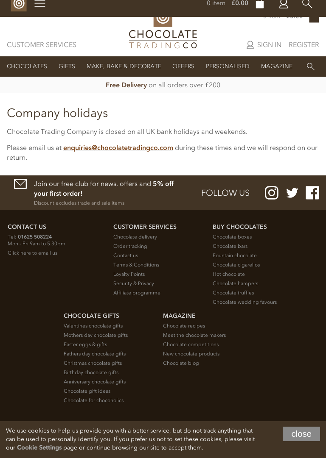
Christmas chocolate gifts (93, 363)
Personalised (228, 66)
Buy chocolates (240, 226)
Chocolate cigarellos (236, 265)
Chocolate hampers (235, 283)
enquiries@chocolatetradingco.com (118, 147)
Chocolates (27, 66)
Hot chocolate (229, 274)
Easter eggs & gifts (85, 344)
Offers (183, 66)
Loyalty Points (129, 274)
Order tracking (130, 246)
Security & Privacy (133, 283)
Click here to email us (32, 253)
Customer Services (41, 44)
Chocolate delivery (135, 237)
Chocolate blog (181, 363)
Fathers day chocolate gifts (95, 354)
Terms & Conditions (136, 265)
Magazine (276, 66)
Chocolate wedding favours (245, 302)
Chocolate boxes (232, 237)
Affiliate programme (136, 293)
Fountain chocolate (235, 255)
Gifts (67, 66)
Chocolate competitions (191, 344)
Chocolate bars (230, 246)
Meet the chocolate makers (194, 335)
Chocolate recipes (184, 326)
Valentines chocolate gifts (93, 326)
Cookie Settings (39, 447)
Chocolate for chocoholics (94, 400)
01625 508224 (35, 237)
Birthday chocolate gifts (91, 372)
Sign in (269, 44)
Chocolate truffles (233, 293)
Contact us (125, 255)
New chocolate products (191, 354)
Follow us (225, 193)
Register (304, 44)
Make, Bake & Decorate (124, 66)
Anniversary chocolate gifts (95, 382)
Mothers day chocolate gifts (96, 335)
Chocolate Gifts (91, 315)
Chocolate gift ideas (87, 391)
